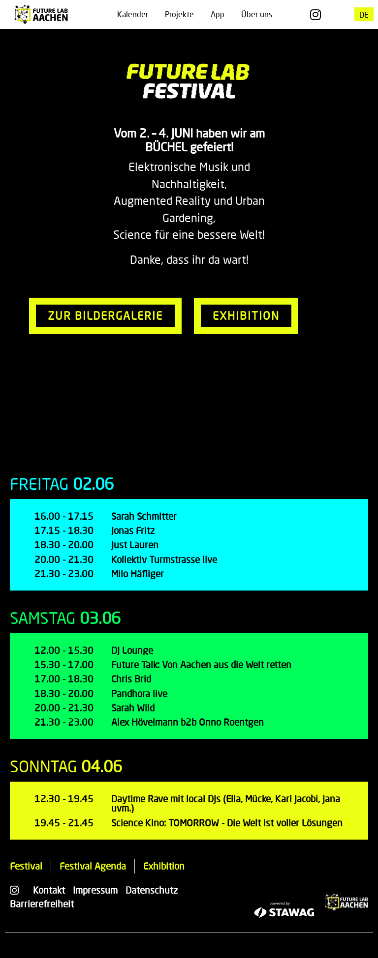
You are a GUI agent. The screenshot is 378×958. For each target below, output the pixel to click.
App (217, 14)
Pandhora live (139, 693)
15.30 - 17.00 (64, 664)
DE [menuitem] (364, 14)
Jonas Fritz (133, 530)
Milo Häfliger (137, 573)
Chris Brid (131, 678)
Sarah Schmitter (144, 516)
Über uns (256, 14)
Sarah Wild (133, 707)
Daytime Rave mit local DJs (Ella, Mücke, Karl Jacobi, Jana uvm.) (225, 803)
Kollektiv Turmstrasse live (164, 559)
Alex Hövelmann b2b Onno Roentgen (187, 722)
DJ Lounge (132, 650)
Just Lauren (134, 544)
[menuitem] (364, 14)
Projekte (179, 14)
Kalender (132, 14)
